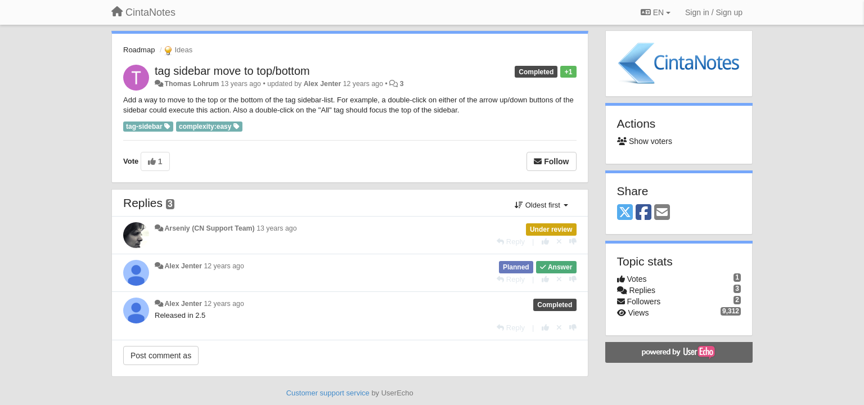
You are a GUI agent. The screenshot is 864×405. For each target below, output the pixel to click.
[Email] (662, 213)
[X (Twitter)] (625, 213)
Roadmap (139, 50)
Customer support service (328, 393)
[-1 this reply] (573, 241)
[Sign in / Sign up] (714, 12)
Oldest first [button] (541, 205)
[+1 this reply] (545, 241)
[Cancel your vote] (559, 241)
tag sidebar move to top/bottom (232, 71)
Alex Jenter (322, 84)
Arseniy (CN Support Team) (209, 228)
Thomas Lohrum (191, 84)
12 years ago (224, 266)
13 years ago (276, 228)
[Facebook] (643, 213)
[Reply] (511, 241)
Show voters (644, 141)
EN (655, 12)
